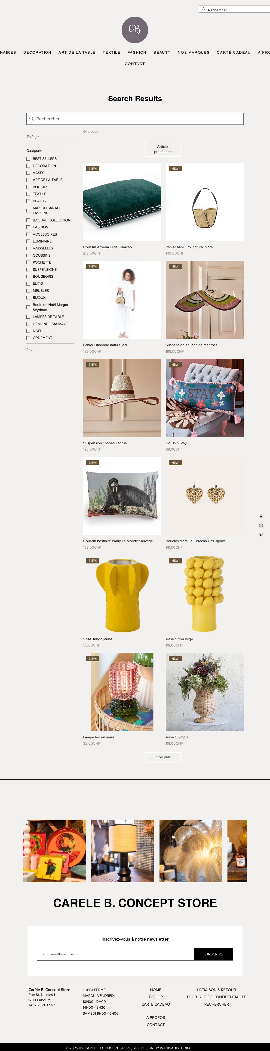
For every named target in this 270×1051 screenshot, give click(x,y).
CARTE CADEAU (155, 1004)
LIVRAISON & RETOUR (216, 989)
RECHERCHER (216, 1004)
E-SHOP (156, 997)
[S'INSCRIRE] (213, 954)
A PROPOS (155, 1017)
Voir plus (163, 757)
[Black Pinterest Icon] (261, 534)
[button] (37, 52)
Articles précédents (163, 149)
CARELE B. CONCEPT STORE (135, 903)
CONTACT (156, 1024)
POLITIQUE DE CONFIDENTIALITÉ (216, 997)
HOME (155, 989)
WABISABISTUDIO (174, 1048)
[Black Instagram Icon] (261, 525)
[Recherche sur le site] (138, 118)
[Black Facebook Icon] (261, 516)
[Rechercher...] (237, 10)
